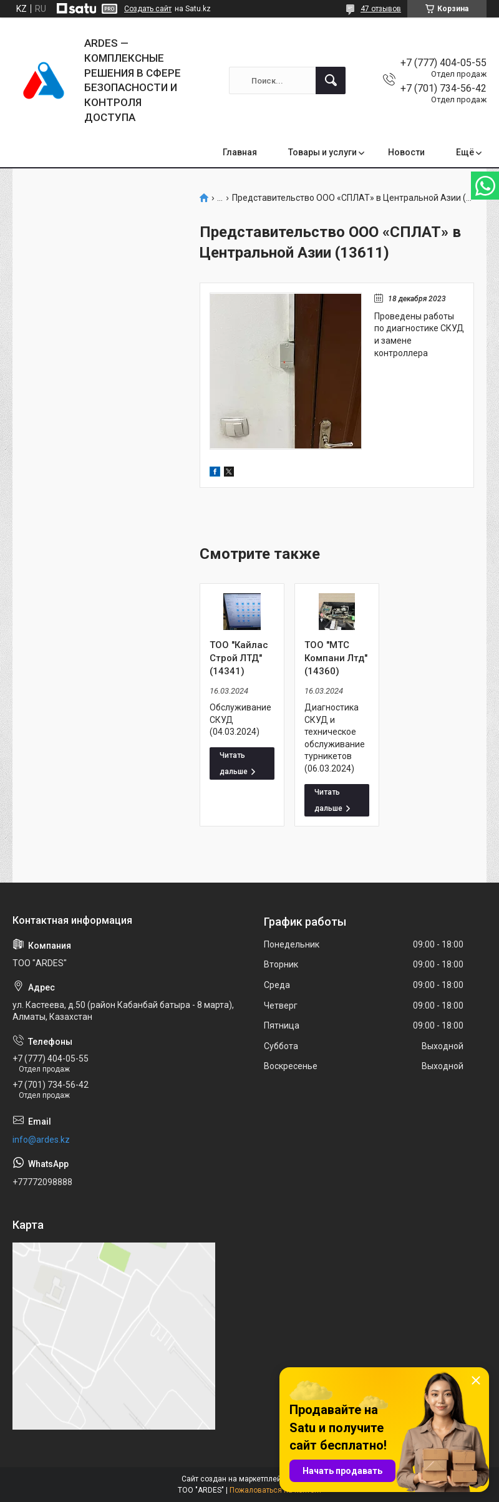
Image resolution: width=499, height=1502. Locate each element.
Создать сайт (148, 8)
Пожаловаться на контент (276, 1490)
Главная (240, 152)
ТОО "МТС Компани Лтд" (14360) (335, 658)
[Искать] (331, 80)
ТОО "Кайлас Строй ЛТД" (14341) (239, 658)
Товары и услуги (322, 152)
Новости (406, 152)
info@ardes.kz (41, 1140)
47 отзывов (381, 8)
